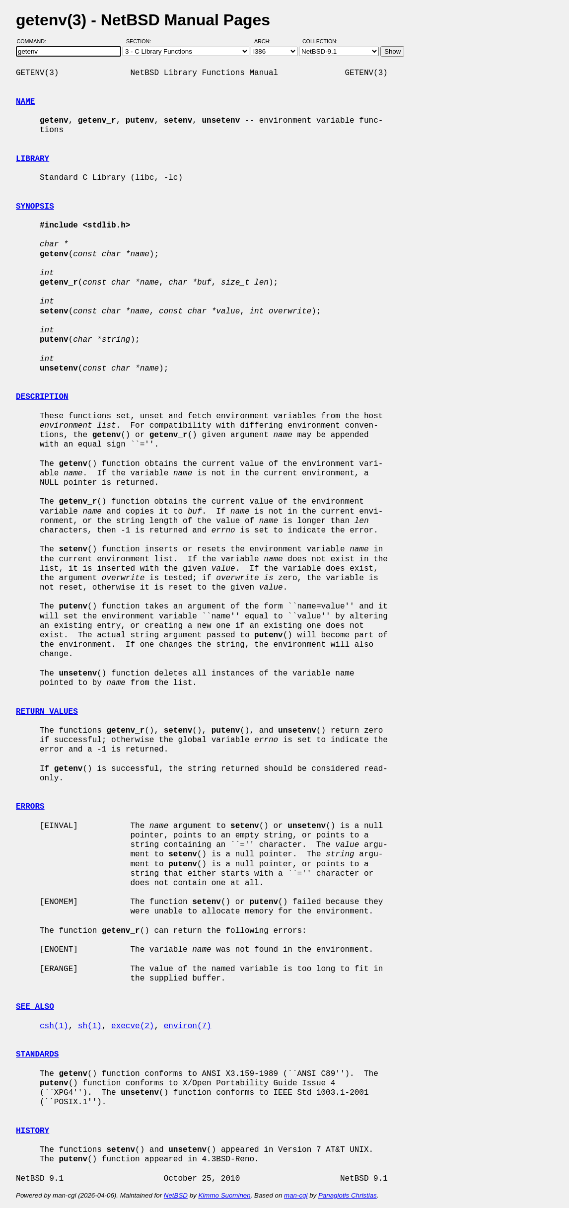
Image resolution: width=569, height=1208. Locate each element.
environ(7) (188, 1026)
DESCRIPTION (42, 396)
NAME (25, 101)
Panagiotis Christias (347, 1195)
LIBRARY (32, 158)
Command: (34, 41)
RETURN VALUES (47, 711)
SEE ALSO (35, 1006)
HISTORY (32, 1131)
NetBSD (176, 1195)
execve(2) (132, 1026)
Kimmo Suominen (224, 1195)
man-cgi (295, 1195)
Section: (140, 41)
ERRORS (30, 806)
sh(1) (90, 1026)
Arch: (267, 41)
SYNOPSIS (35, 206)
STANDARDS (37, 1054)
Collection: (320, 41)
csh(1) (54, 1026)
